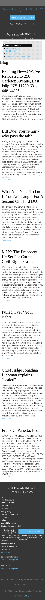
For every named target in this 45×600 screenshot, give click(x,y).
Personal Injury (13, 48)
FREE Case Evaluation (23, 17)
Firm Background (7, 500)
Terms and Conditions (9, 514)
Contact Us (5, 505)
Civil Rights (11, 51)
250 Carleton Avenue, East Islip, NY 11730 (22, 10)
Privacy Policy (6, 511)
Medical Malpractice (15, 53)
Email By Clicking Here (9, 560)
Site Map (28, 595)
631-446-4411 (29, 24)
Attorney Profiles (7, 503)
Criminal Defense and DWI (18, 56)
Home (3, 497)
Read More (6, 179)
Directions (5, 508)
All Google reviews (31, 531)
